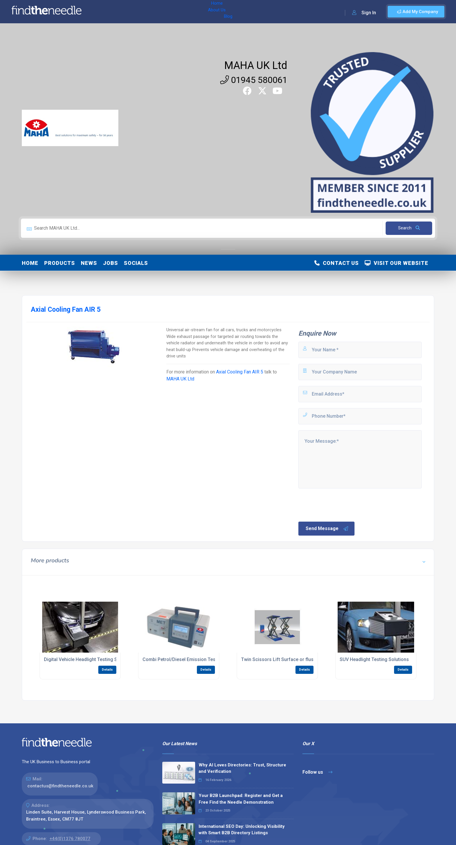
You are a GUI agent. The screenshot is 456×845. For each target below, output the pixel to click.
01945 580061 (253, 80)
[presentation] (342, 504)
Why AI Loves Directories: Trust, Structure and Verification (242, 768)
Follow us (317, 772)
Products (59, 263)
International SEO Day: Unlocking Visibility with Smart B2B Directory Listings (242, 830)
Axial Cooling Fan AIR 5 (239, 372)
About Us (124, 11)
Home (103, 11)
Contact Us (336, 263)
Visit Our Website (396, 263)
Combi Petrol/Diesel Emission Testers (183, 659)
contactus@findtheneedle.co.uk (60, 786)
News (89, 263)
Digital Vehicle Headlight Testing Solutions (89, 659)
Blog (145, 11)
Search (409, 228)
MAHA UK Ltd (255, 65)
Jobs (110, 263)
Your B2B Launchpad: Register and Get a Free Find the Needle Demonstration (241, 799)
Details (107, 670)
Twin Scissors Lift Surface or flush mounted (288, 659)
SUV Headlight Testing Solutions (374, 659)
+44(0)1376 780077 (69, 838)
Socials (136, 263)
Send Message (327, 529)
